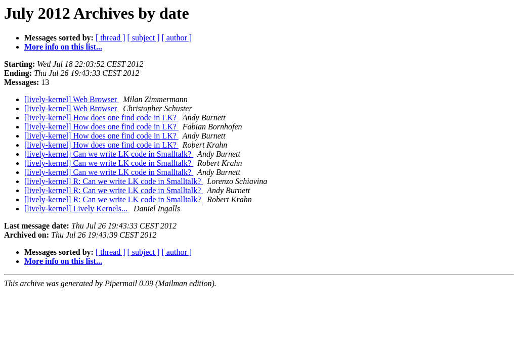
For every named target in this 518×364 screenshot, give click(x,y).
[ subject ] (143, 37)
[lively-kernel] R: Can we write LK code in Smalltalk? (113, 181)
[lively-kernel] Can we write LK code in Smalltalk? (108, 154)
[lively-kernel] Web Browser (71, 99)
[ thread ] (110, 37)
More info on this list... (63, 46)
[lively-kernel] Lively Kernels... (77, 208)
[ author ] (177, 37)
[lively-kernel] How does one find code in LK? (101, 117)
